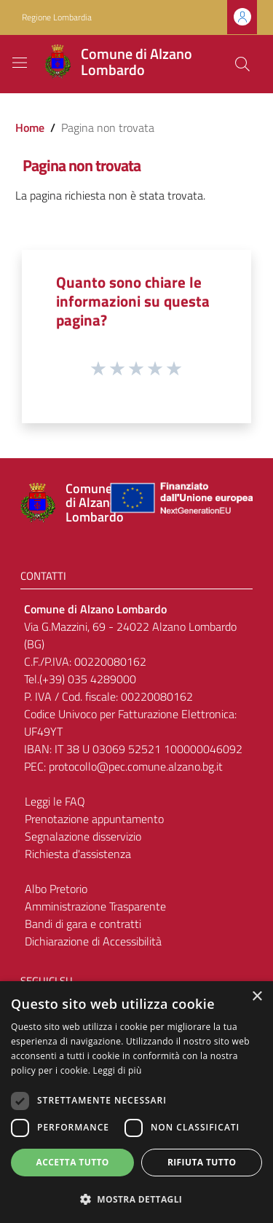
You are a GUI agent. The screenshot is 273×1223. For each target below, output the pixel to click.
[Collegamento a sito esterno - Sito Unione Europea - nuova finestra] (180, 502)
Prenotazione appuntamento (94, 818)
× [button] (256, 996)
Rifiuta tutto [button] (202, 1162)
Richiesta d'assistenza (78, 853)
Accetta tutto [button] (72, 1162)
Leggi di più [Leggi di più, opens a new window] (117, 1070)
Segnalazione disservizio (83, 836)
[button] (136, 1199)
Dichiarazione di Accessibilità (93, 941)
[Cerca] (242, 64)
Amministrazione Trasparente (95, 906)
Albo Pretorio (56, 888)
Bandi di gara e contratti (83, 923)
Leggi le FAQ (55, 801)
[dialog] (136, 1102)
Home (29, 127)
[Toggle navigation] (19, 62)
